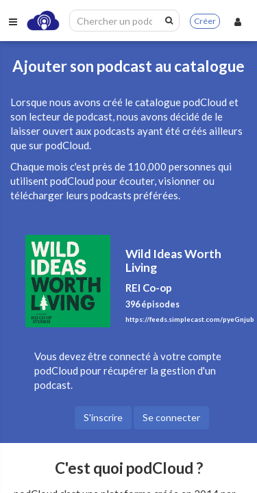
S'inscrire (103, 417)
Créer (205, 21)
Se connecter (171, 417)
